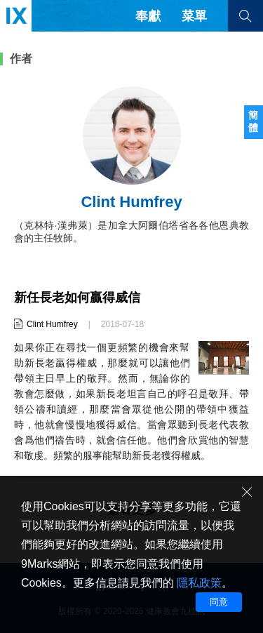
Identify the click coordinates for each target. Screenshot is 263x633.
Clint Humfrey (52, 324)
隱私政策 (199, 583)
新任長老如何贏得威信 (77, 298)
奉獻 (148, 16)
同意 (219, 602)
